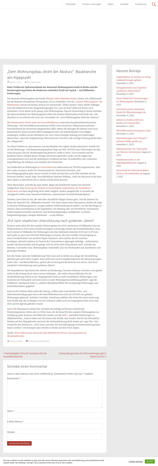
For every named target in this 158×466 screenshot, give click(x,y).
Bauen (13, 341)
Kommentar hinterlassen (39, 341)
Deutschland (46, 167)
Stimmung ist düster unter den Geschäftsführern (35, 122)
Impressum (141, 4)
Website (11, 432)
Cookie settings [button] (136, 461)
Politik (19, 341)
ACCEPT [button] (149, 461)
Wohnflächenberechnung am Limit (133, 130)
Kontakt (124, 4)
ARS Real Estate (33, 82)
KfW (64, 315)
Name (11, 411)
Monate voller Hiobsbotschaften (62, 98)
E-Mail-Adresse (15, 421)
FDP (15, 309)
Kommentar (14, 378)
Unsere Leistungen (91, 4)
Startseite (71, 4)
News (111, 4)
